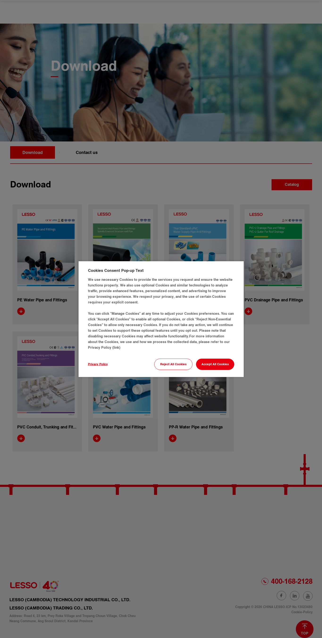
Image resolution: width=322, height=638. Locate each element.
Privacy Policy (98, 364)
